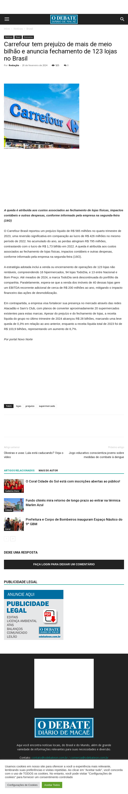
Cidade (8, 510)
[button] (122, 19)
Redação (14, 65)
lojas (18, 405)
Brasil (30, 28)
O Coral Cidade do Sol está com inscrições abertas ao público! (73, 481)
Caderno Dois (12, 491)
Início (7, 28)
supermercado (47, 405)
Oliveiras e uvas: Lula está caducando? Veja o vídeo (33, 455)
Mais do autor (48, 470)
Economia (28, 37)
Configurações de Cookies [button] (22, 784)
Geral (8, 529)
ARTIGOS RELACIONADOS (19, 470)
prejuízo (30, 405)
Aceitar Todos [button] (52, 784)
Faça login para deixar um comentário (64, 564)
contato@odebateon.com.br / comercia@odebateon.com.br (70, 757)
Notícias (18, 28)
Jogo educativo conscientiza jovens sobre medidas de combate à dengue (96, 455)
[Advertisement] (64, 7)
